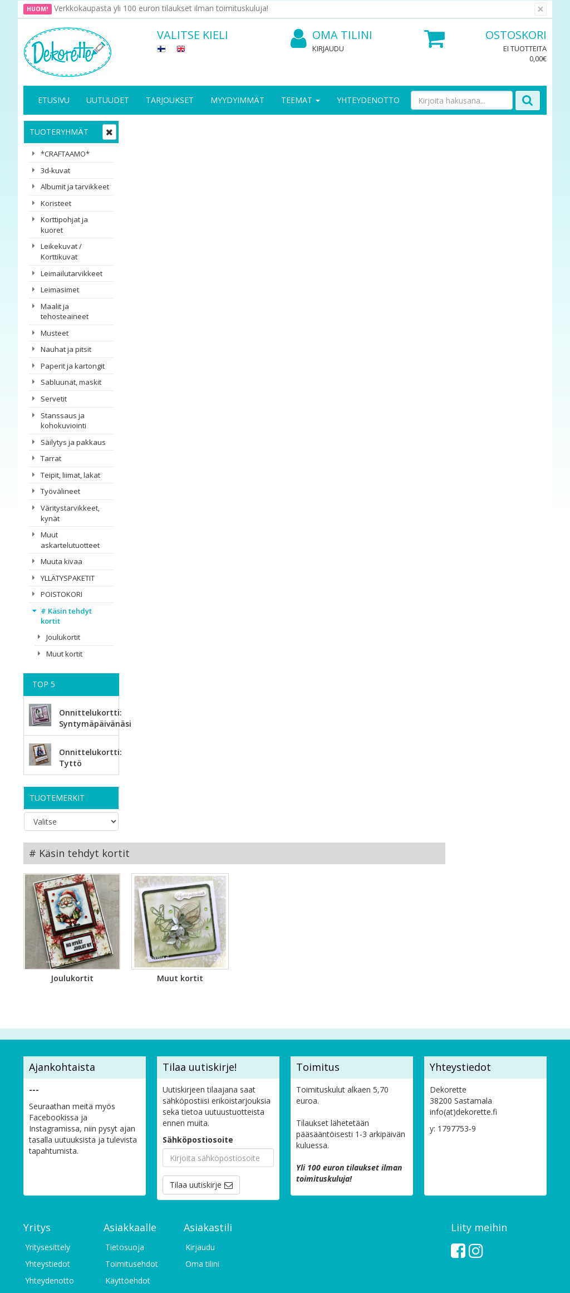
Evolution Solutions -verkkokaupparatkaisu (476, 1276)
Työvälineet (60, 491)
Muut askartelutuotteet (70, 540)
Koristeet (56, 203)
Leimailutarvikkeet (71, 273)
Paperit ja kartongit (73, 366)
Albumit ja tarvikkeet (75, 187)
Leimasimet (60, 290)
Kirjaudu (328, 48)
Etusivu (54, 100)
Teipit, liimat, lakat (70, 475)
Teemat (300, 100)
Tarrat (51, 458)
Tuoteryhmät (59, 131)
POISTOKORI (61, 594)
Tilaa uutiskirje (196, 1009)
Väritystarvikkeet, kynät (70, 513)
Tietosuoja (124, 1071)
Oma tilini (331, 35)
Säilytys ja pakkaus (73, 442)
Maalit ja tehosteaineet (65, 311)
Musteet (54, 333)
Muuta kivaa (61, 561)
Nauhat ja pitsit (66, 349)
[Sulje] (540, 9)
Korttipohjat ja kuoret (64, 224)
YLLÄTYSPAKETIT (68, 578)
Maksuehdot (127, 1121)
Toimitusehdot (131, 1088)
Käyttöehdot (127, 1105)
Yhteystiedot (47, 1088)
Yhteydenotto (368, 100)
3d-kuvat (55, 170)
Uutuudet (107, 100)
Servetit (54, 399)
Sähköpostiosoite (198, 964)
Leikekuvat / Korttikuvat (61, 251)
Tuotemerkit (57, 797)
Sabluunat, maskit (71, 382)
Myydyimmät (237, 100)
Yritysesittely (47, 1071)
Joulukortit (63, 637)
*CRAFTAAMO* (65, 154)
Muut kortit (64, 654)
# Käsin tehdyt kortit (66, 616)
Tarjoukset (170, 100)
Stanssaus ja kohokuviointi (63, 420)
